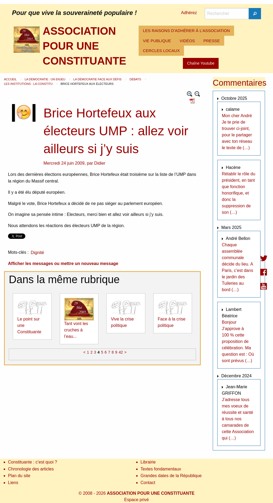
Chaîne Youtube (200, 63)
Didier (99, 163)
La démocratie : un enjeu (45, 79)
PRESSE (211, 40)
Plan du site (19, 475)
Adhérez (189, 12)
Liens (13, 482)
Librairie (148, 462)
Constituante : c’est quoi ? (32, 462)
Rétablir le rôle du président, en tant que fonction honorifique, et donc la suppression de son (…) (238, 193)
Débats (136, 79)
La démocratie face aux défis (97, 79)
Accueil (10, 79)
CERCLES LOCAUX (161, 50)
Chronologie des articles (31, 469)
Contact (147, 482)
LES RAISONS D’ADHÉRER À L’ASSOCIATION (186, 30)
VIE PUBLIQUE (157, 40)
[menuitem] (186, 31)
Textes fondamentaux (160, 469)
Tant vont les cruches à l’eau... (76, 330)
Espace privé (136, 499)
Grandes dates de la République (171, 475)
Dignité (37, 252)
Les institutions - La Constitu (28, 83)
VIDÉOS (187, 40)
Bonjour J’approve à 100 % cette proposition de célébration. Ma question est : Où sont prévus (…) (238, 341)
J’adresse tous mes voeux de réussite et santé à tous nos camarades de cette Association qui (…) (238, 418)
